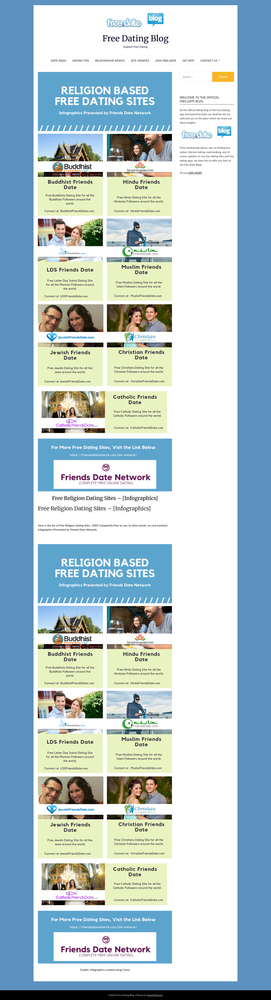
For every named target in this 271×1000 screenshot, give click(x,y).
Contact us (208, 60)
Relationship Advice (110, 60)
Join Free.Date (165, 60)
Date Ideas (58, 60)
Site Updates (140, 60)
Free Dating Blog (135, 38)
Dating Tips (81, 60)
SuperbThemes (155, 995)
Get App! (188, 60)
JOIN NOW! (195, 172)
